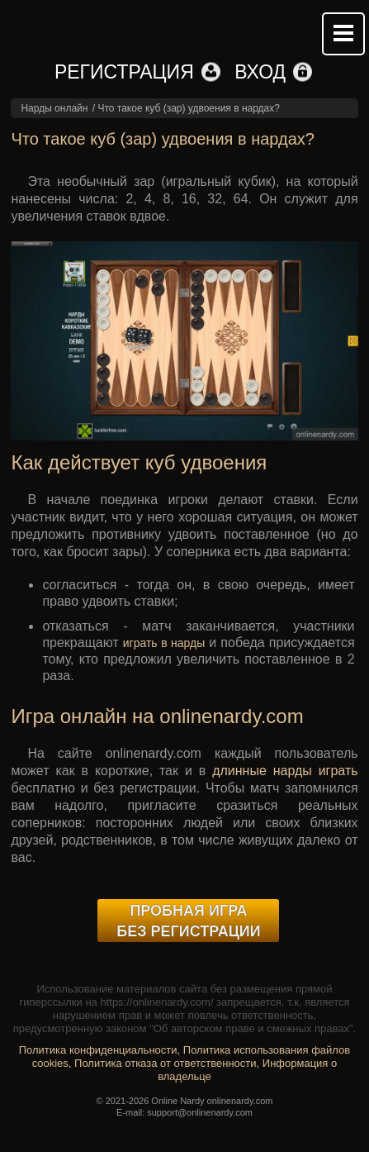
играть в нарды (164, 643)
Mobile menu (343, 33)
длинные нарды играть (284, 771)
